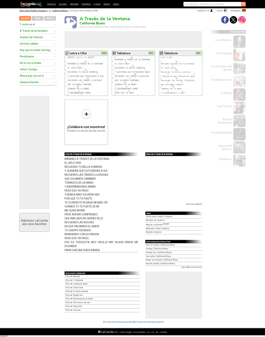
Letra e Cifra (78, 53)
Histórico (50, 18)
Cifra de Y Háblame (74, 280)
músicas (51, 4)
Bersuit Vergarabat (225, 121)
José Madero (223, 40)
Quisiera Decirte (29, 82)
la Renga (226, 92)
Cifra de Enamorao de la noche (79, 299)
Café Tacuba (224, 53)
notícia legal (126, 332)
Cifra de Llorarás (73, 310)
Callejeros (225, 159)
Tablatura (123, 53)
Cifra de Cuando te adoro (76, 284)
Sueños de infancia (31, 37)
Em (78, 57)
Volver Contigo (28, 69)
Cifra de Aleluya (72, 276)
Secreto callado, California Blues (160, 263)
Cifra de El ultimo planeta (76, 291)
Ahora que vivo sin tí (32, 75)
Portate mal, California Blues (159, 252)
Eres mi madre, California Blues (160, 245)
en (152, 332)
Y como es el (27, 24)
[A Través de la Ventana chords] (148, 322)
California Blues (60, 10)
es (148, 332)
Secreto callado (29, 43)
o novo (97, 4)
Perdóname (27, 56)
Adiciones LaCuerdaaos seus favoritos (34, 222)
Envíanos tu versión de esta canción (86, 120)
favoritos (86, 4)
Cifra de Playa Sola (73, 306)
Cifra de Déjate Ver (74, 295)
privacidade (139, 332)
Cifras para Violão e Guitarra (33, 10)
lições (116, 4)
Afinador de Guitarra (155, 220)
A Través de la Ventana (33, 30)
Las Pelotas (224, 106)
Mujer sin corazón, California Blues (162, 260)
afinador (74, 4)
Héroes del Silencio (225, 147)
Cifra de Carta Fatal (74, 287)
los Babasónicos (221, 79)
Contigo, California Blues (157, 248)
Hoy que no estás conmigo (35, 50)
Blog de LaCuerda (157, 224)
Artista (37, 18)
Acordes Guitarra (153, 232)
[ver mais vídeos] (194, 204)
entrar (220, 10)
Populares (25, 18)
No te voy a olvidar (30, 62)
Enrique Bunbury (221, 132)
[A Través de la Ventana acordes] (118, 322)
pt (157, 332)
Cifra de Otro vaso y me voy (77, 302)
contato (163, 332)
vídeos (106, 4)
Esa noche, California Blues (158, 256)
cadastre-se (203, 10)
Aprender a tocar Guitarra (157, 228)
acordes (63, 4)
